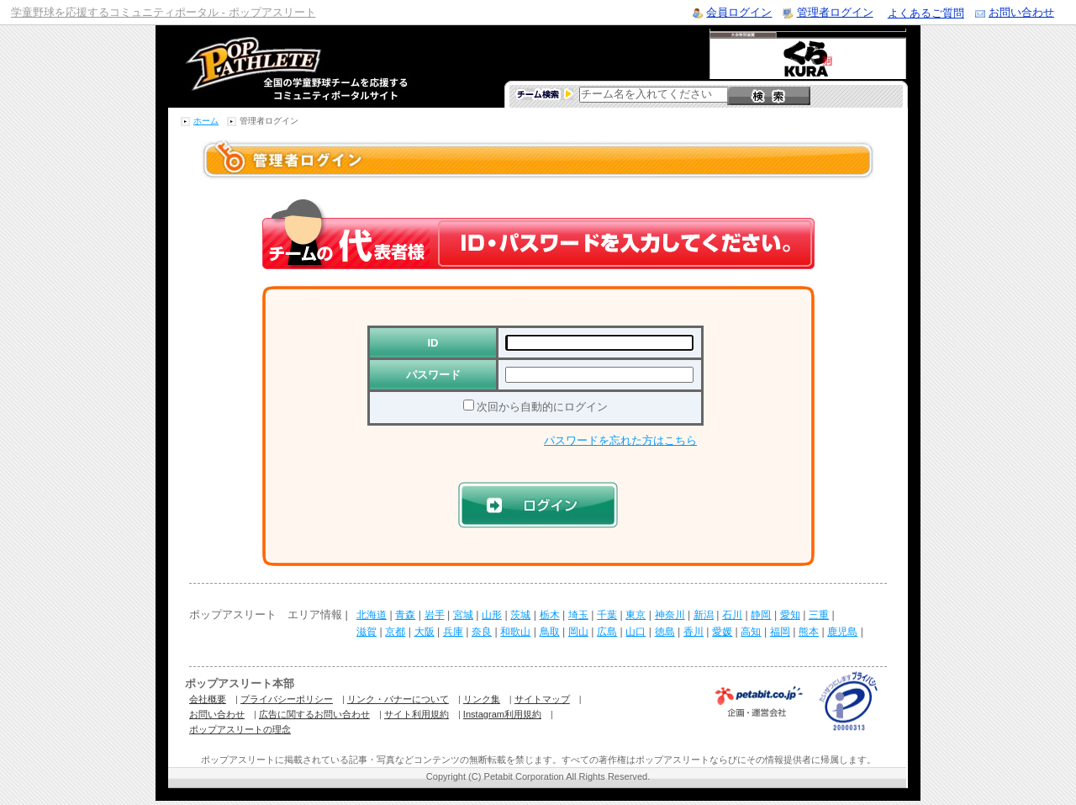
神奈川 (670, 615)
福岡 (780, 632)
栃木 (550, 615)
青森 (405, 615)
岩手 (435, 615)
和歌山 (515, 632)
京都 (395, 632)
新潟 (704, 615)
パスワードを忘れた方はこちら (620, 440)
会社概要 (207, 699)
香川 (693, 632)
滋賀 (366, 632)
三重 (819, 615)
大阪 (424, 632)
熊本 (809, 632)
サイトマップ (542, 699)
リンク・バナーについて (398, 699)
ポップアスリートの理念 (240, 729)
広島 (607, 632)
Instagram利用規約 (502, 714)
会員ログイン (739, 12)
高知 (751, 632)
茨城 (520, 615)
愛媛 (722, 632)
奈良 (482, 632)
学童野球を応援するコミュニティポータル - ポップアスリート (163, 12)
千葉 (607, 615)
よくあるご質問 (926, 13)
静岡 (761, 615)
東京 (635, 615)
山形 (492, 615)
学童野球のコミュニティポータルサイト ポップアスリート (276, 66)
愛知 (790, 615)
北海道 (371, 615)
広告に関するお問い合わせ (314, 714)
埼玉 (578, 615)
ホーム (206, 120)
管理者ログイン (835, 12)
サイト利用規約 (416, 714)
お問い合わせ (1021, 12)
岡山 (578, 632)
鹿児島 (842, 632)
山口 (635, 632)
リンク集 (481, 699)
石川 (732, 615)
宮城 (463, 615)
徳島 (665, 632)
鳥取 (550, 632)
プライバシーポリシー (286, 699)
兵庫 (453, 632)
